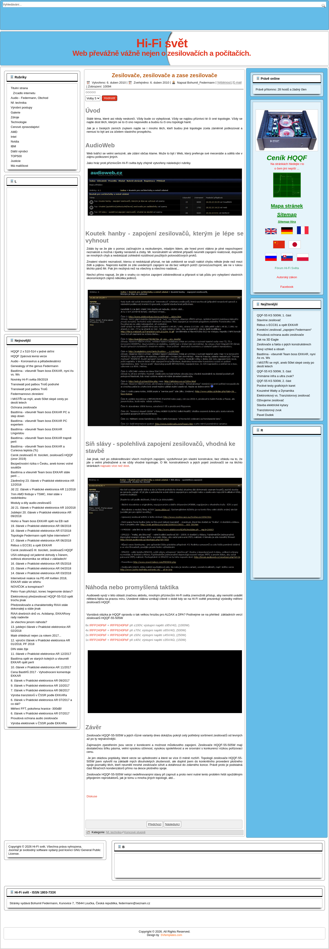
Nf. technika (19, 102)
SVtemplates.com (171, 935)
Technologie (19, 122)
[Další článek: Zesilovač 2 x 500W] (172, 824)
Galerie (15, 112)
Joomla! (13, 850)
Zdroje (15, 117)
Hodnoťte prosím (85, 94)
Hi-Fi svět (162, 43)
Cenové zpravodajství (25, 127)
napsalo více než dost (114, 466)
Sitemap (287, 214)
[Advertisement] (164, 17)
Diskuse (92, 796)
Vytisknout (224, 82)
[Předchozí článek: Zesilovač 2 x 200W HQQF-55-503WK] (155, 824)
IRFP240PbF (97, 625)
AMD (14, 132)
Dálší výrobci (19, 151)
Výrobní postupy (21, 107)
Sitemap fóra (287, 221)
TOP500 (16, 156)
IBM (13, 146)
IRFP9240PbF (119, 625)
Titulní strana (19, 88)
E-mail (237, 82)
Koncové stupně (134, 832)
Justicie (16, 161)
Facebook (286, 286)
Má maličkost (19, 165)
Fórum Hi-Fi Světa (287, 268)
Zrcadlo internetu (24, 93)
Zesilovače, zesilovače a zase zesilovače (164, 75)
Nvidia (15, 141)
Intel (13, 136)
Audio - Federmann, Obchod (29, 98)
